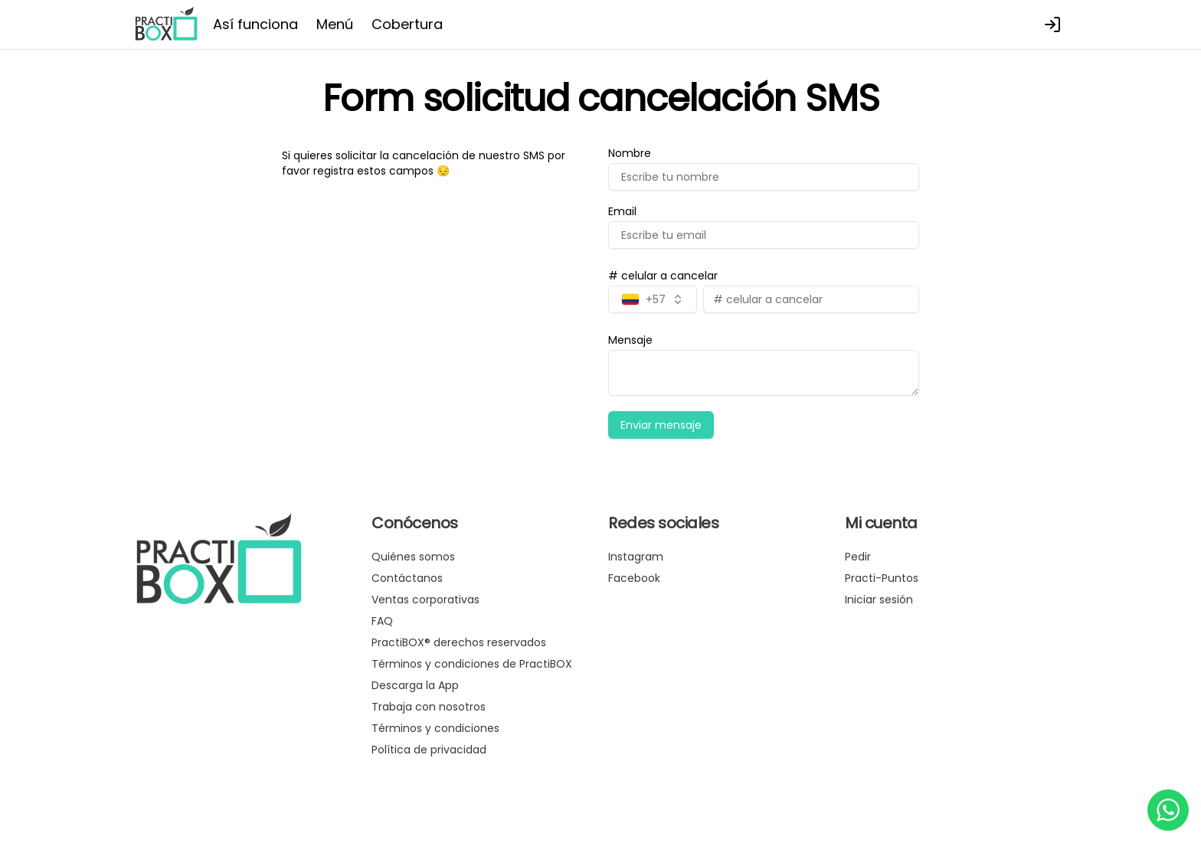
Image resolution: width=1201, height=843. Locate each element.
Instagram (635, 556)
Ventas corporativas (425, 599)
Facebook (634, 578)
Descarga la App (415, 685)
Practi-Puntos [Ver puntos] (881, 578)
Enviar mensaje (661, 425)
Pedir (858, 556)
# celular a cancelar (663, 275)
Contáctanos (407, 578)
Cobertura (407, 24)
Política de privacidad (428, 749)
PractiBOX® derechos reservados (458, 642)
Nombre (629, 153)
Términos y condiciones (435, 728)
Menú (334, 24)
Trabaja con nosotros (428, 706)
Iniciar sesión (879, 599)
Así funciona (255, 24)
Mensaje (630, 340)
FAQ (382, 621)
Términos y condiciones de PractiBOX (471, 663)
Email (622, 211)
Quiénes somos (413, 556)
